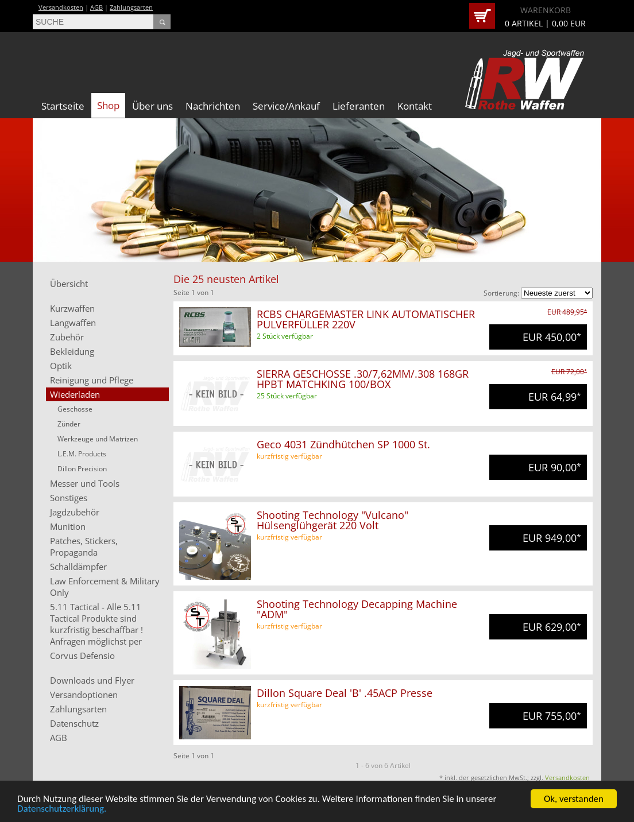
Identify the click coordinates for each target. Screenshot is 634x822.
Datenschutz (74, 723)
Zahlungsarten (131, 7)
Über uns (152, 106)
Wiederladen (75, 394)
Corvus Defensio (82, 655)
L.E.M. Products (81, 454)
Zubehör (67, 337)
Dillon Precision (82, 469)
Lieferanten (359, 106)
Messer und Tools (84, 483)
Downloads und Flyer (92, 680)
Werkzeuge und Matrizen (97, 439)
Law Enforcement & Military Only (105, 586)
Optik (61, 365)
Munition (68, 526)
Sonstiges (68, 497)
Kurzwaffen (72, 308)
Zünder (68, 424)
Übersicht (69, 283)
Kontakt (414, 106)
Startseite (62, 106)
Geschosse (74, 409)
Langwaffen (73, 322)
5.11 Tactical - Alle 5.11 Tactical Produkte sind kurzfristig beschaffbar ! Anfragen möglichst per (96, 624)
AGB (96, 7)
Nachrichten (212, 106)
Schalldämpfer (78, 566)
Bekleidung (72, 351)
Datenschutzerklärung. (61, 810)
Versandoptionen (84, 694)
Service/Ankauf (286, 106)
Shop (108, 105)
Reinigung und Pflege (91, 380)
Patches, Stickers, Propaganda (84, 546)
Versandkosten (60, 7)
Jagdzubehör (74, 512)
